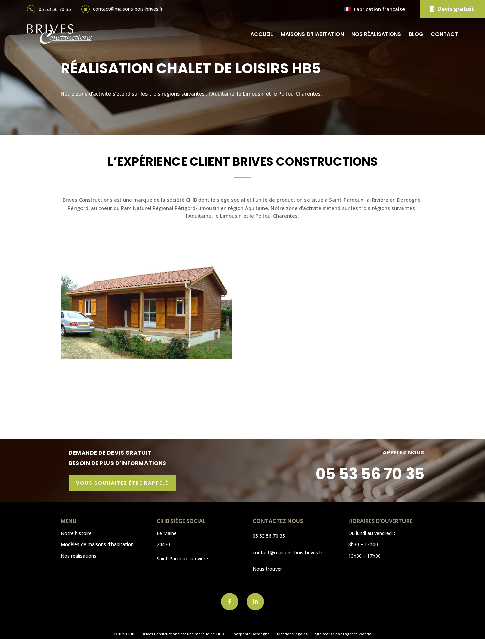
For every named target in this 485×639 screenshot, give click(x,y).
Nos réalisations (376, 34)
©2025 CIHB (124, 634)
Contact (444, 34)
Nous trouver (267, 569)
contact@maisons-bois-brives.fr (128, 9)
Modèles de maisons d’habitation (97, 544)
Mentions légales (292, 634)
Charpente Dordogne (250, 634)
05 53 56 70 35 (55, 9)
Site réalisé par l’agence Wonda (343, 634)
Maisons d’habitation (312, 34)
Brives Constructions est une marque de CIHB (183, 634)
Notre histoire (76, 533)
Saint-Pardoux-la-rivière (182, 558)
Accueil (261, 34)
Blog (416, 34)
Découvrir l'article (100, 409)
